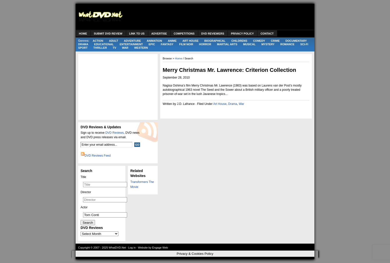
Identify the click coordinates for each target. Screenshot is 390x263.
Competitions (184, 33)
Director (86, 192)
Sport (83, 47)
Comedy (259, 40)
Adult (113, 40)
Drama (83, 44)
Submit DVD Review (108, 33)
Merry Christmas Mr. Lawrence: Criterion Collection (229, 70)
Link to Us (137, 33)
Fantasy (167, 44)
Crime (275, 40)
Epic (152, 44)
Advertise (159, 33)
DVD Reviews (114, 132)
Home (83, 33)
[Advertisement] (221, 17)
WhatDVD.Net (117, 247)
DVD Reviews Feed (98, 155)
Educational (104, 44)
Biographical (215, 40)
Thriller (100, 47)
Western (141, 47)
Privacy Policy (242, 33)
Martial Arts (227, 44)
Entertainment (131, 44)
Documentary (296, 40)
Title (83, 177)
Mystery (268, 44)
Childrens (239, 40)
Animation (154, 40)
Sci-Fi (304, 44)
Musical (249, 44)
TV (114, 47)
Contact (267, 33)
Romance (287, 44)
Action (98, 40)
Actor (84, 207)
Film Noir (186, 44)
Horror (205, 44)
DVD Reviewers (212, 33)
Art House (190, 40)
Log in (132, 247)
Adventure (132, 40)
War (125, 47)
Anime (172, 40)
